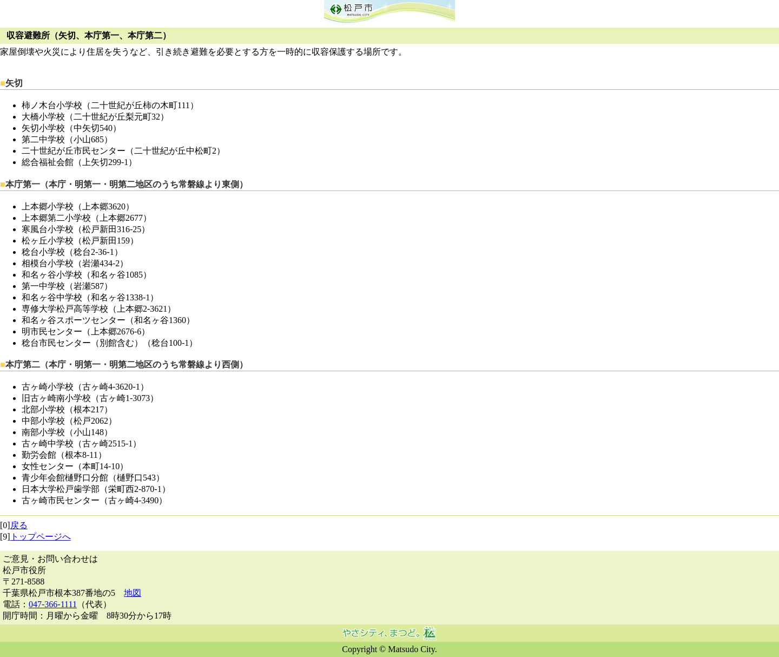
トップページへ (40, 536)
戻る (19, 525)
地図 (132, 592)
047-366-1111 (53, 604)
